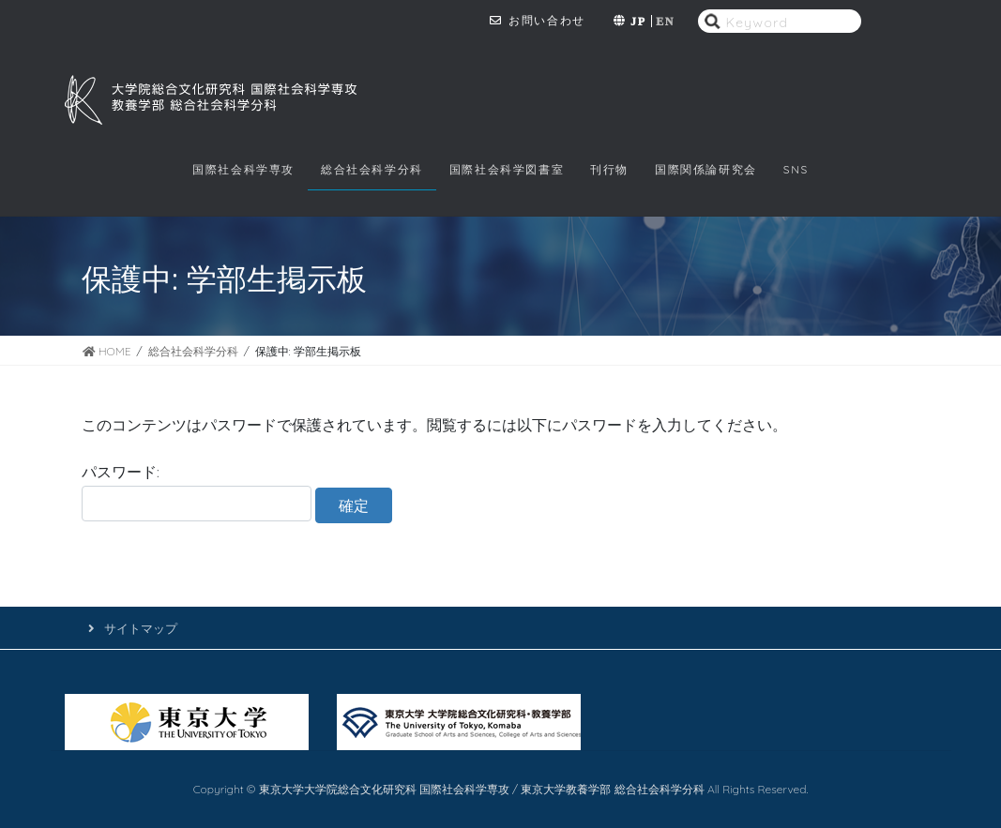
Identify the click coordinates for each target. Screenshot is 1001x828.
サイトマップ (140, 628)
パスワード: (196, 491)
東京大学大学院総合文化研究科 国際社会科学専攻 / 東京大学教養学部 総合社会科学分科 (483, 789)
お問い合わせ (546, 20)
